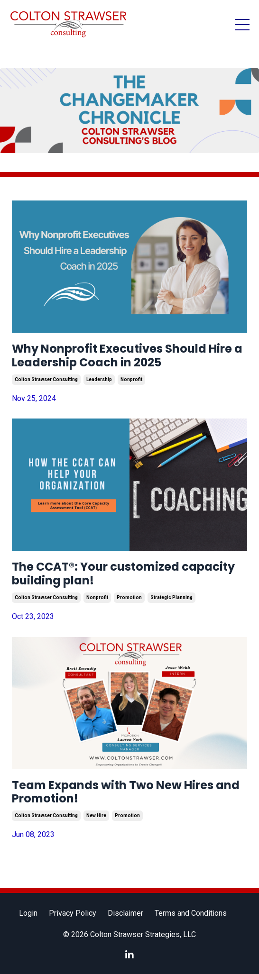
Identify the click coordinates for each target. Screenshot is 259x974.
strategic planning (171, 597)
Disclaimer (125, 913)
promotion (129, 597)
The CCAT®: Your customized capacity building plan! (123, 574)
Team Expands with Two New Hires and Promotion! (126, 792)
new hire (96, 815)
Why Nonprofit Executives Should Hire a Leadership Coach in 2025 (127, 356)
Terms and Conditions (191, 913)
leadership (99, 379)
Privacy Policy (72, 913)
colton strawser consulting (46, 379)
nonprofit (131, 379)
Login (28, 913)
